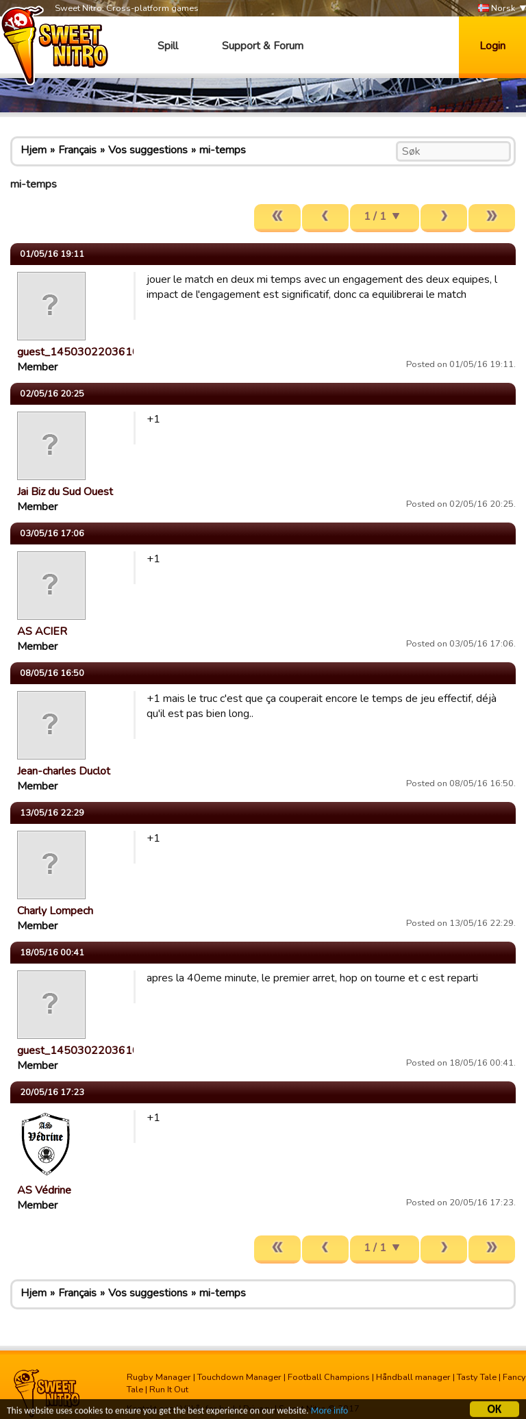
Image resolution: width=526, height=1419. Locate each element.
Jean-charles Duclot (63, 771)
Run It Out (168, 1389)
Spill (168, 45)
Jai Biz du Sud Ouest (65, 491)
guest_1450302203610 (78, 352)
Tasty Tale (477, 1377)
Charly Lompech (55, 910)
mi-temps (222, 150)
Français (77, 150)
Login (492, 45)
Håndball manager (413, 1377)
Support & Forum (262, 45)
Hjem (34, 150)
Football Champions (329, 1377)
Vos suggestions (148, 150)
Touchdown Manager (239, 1377)
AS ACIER (42, 631)
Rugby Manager (159, 1377)
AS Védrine (44, 1190)
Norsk (496, 8)
